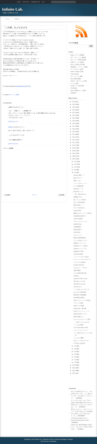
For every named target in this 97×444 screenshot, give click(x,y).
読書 (72, 93)
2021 (73, 115)
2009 (73, 148)
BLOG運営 (74, 79)
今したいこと (78, 235)
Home (19, 2)
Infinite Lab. (12, 9)
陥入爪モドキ (78, 178)
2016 (73, 129)
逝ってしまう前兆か (80, 199)
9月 (75, 170)
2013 (73, 137)
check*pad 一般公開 (80, 308)
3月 (75, 357)
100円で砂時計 (78, 218)
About (17, 19)
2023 (73, 110)
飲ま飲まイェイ (78, 191)
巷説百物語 (77, 270)
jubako (10, 127)
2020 (73, 118)
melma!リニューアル (80, 248)
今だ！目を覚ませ (79, 208)
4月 (75, 354)
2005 (73, 159)
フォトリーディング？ (81, 330)
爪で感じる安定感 (79, 343)
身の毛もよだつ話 (79, 281)
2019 (73, 121)
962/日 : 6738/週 (79, 306)
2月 (75, 359)
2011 (73, 142)
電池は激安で (78, 229)
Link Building (52, 441)
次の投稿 (7, 195)
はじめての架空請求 (80, 292)
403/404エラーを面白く (81, 246)
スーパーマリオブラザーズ (82, 259)
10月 (75, 167)
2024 (73, 107)
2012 (73, 140)
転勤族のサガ (78, 197)
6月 (75, 349)
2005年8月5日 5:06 (13, 143)
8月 (75, 172)
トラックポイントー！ (81, 183)
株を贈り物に (78, 224)
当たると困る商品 (79, 202)
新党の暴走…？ (78, 205)
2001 (73, 373)
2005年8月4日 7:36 (13, 121)
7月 (75, 346)
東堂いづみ (77, 180)
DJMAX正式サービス (80, 314)
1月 (75, 362)
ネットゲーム (75, 76)
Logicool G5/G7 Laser (80, 278)
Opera (73, 74)
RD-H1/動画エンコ (77, 90)
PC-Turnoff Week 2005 (81, 327)
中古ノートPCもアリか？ (82, 340)
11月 (75, 164)
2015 (73, 131)
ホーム (8, 19)
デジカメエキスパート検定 (82, 319)
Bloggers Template (67, 439)
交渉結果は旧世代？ (80, 216)
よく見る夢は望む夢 (80, 273)
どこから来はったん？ (81, 240)
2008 (73, 150)
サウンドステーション (81, 221)
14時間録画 (77, 227)
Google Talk (77, 210)
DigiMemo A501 (79, 251)
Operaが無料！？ (79, 175)
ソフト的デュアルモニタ (81, 289)
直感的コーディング (80, 243)
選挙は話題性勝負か (80, 238)
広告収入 (76, 276)
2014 (73, 134)
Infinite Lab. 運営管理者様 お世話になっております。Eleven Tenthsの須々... (82, 427)
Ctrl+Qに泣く (78, 287)
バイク (73, 83)
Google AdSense (79, 265)
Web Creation (75, 71)
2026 (73, 101)
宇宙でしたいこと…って (81, 311)
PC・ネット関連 (14, 94)
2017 (73, 126)
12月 (75, 161)
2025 (73, 104)
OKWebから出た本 (80, 284)
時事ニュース (75, 62)
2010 (73, 145)
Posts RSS (26, 2)
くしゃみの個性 (78, 325)
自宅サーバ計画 (76, 86)
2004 (73, 365)
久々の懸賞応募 (78, 186)
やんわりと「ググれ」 (81, 267)
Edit (43, 2)
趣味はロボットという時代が (83, 213)
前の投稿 (61, 195)
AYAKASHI (77, 232)
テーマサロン (75, 69)
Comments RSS (35, 2)
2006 (73, 156)
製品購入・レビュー (77, 67)
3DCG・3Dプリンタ (77, 81)
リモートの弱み (78, 303)
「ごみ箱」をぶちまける (15, 27)
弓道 (72, 88)
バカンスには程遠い (80, 262)
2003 (73, 368)
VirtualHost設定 (78, 254)
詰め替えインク (78, 189)
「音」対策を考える (80, 194)
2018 (73, 123)
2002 (73, 370)
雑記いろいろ (75, 55)
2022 (73, 112)
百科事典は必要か (79, 297)
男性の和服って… (79, 316)
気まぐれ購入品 (76, 64)
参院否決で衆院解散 (80, 295)
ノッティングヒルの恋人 (81, 257)
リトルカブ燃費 (78, 338)
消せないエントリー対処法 (82, 300)
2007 (73, 153)
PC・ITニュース (76, 57)
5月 (75, 351)
